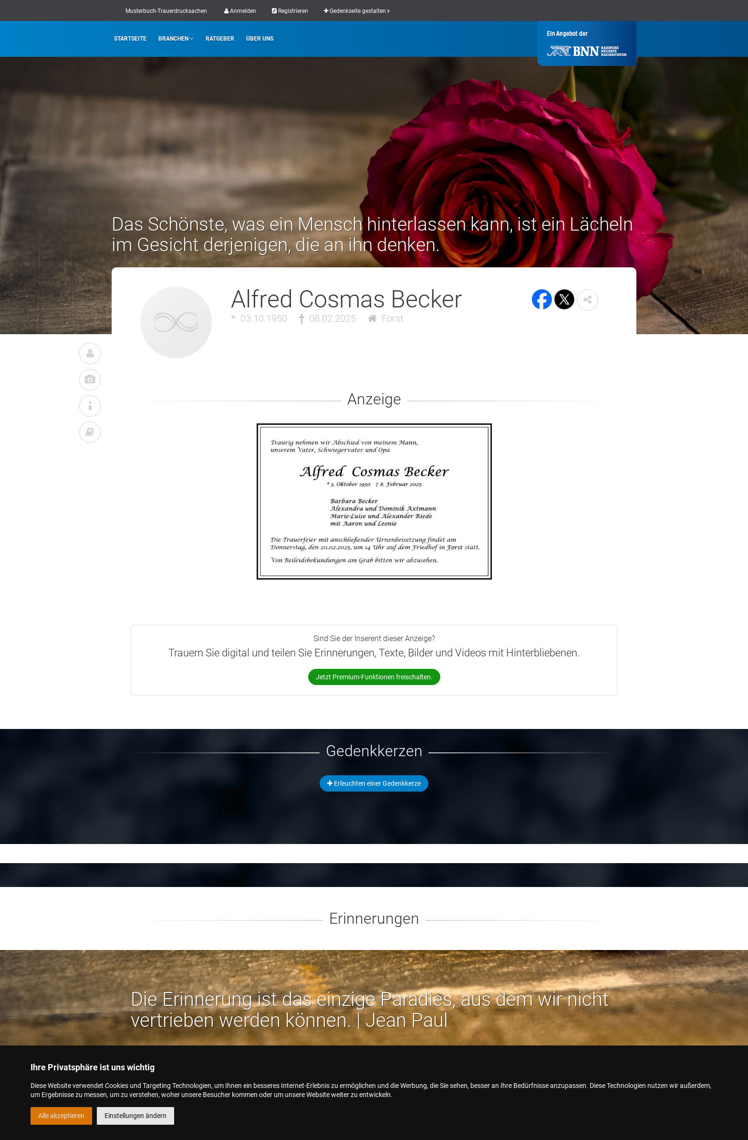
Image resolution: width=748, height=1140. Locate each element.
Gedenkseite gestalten (356, 11)
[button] (587, 300)
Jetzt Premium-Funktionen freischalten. (374, 677)
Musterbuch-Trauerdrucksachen (166, 11)
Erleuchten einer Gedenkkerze (374, 783)
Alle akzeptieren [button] (61, 1115)
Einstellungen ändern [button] (135, 1115)
